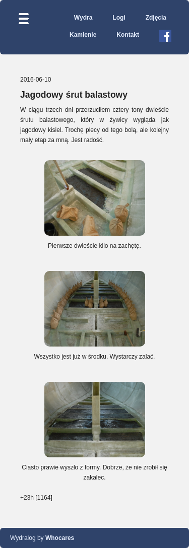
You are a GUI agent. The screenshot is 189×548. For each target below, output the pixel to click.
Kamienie (83, 34)
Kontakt (127, 34)
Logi (118, 17)
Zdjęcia (156, 17)
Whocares (59, 537)
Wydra (83, 17)
